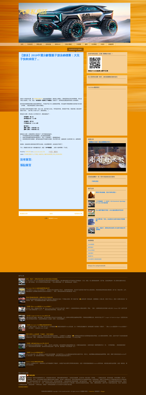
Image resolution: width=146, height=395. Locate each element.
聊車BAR (57, 44)
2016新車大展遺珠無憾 (94, 259)
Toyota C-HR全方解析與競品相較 (35, 361)
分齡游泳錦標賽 (48, 154)
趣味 (86, 44)
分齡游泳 (41, 154)
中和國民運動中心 (38, 98)
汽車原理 (29, 44)
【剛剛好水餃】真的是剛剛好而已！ (100, 142)
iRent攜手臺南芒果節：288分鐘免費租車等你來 (109, 210)
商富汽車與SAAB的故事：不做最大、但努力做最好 (40, 334)
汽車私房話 (33, 11)
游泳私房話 (59, 154)
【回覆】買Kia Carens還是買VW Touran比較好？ (39, 306)
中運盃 (36, 154)
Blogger (103, 391)
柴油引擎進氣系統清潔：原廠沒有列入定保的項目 (39, 297)
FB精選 (79, 44)
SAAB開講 (91, 244)
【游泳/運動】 (68, 44)
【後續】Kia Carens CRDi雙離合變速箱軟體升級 (39, 325)
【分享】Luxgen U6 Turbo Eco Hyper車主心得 (38, 315)
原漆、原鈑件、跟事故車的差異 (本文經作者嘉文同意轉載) (42, 279)
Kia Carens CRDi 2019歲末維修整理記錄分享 (38, 288)
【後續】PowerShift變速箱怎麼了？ (35, 352)
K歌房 (102, 44)
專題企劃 (39, 44)
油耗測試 (90, 253)
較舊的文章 (78, 213)
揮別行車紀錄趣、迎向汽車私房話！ (106, 192)
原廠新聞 (111, 44)
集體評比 (90, 256)
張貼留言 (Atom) (53, 218)
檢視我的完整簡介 (23, 387)
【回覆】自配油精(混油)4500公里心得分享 (37, 343)
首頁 (22, 44)
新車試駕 (48, 44)
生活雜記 (94, 44)
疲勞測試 (90, 247)
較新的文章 (24, 213)
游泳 (54, 154)
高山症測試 (91, 250)
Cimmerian (91, 391)
